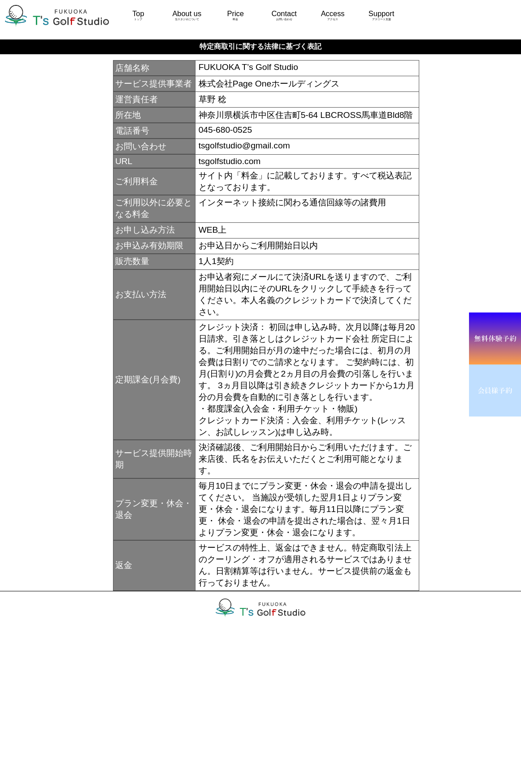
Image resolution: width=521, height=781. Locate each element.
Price (235, 15)
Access (332, 15)
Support (381, 15)
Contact (284, 15)
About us (187, 15)
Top (138, 15)
